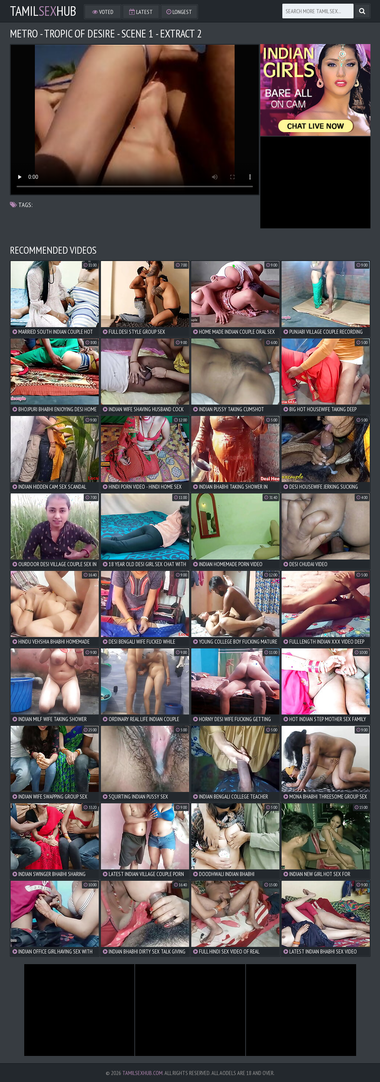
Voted (102, 11)
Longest (179, 11)
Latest (141, 11)
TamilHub (43, 11)
